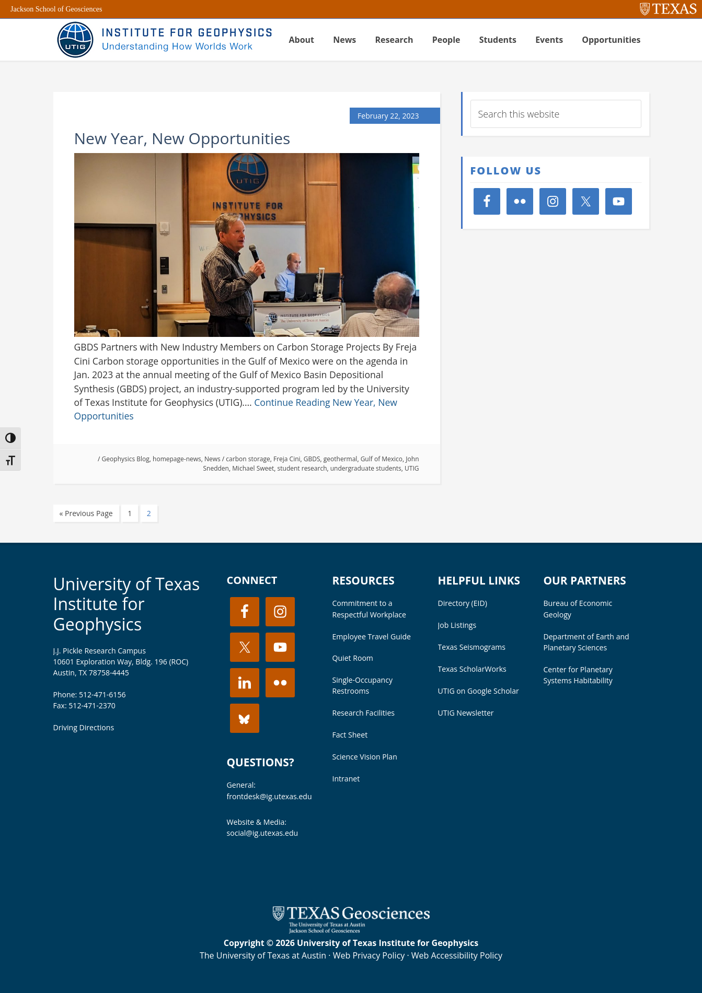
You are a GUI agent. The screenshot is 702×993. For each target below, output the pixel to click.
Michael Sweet (253, 468)
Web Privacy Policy (369, 955)
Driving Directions (83, 727)
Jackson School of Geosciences (56, 9)
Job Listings (457, 625)
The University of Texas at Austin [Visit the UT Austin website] (263, 955)
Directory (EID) (462, 603)
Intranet (346, 779)
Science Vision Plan (364, 757)
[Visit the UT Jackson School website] (351, 930)
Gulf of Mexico (381, 458)
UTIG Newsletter (466, 713)
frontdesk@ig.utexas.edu (269, 796)
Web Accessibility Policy (456, 955)
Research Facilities (363, 713)
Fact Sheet (350, 735)
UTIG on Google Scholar (478, 691)
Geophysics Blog (125, 458)
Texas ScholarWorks (472, 669)
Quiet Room (352, 658)
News (212, 458)
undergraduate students (365, 468)
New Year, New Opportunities (182, 138)
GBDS (312, 458)
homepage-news (177, 458)
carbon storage (248, 458)
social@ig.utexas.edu (262, 833)
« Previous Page (86, 513)
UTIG (412, 468)
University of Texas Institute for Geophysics (126, 604)
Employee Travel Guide (371, 636)
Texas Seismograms (472, 647)
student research (302, 468)
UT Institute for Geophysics (163, 40)
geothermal (341, 458)
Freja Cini (287, 458)
